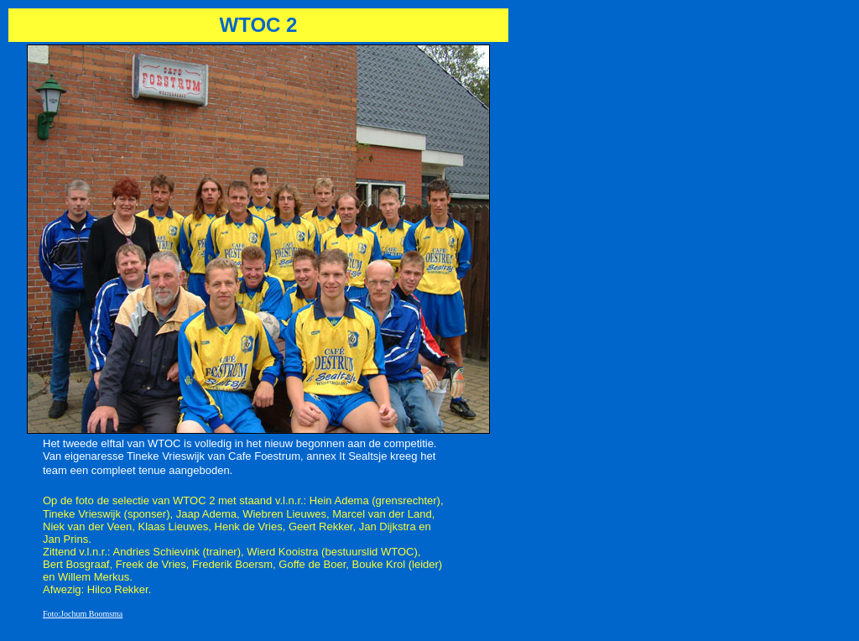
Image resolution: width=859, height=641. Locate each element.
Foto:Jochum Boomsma (82, 613)
